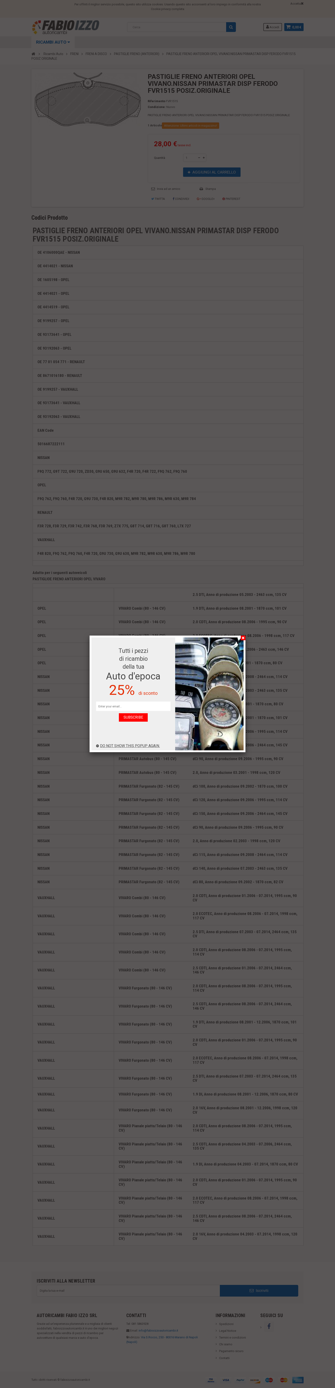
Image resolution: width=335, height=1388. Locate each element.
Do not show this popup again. (128, 746)
